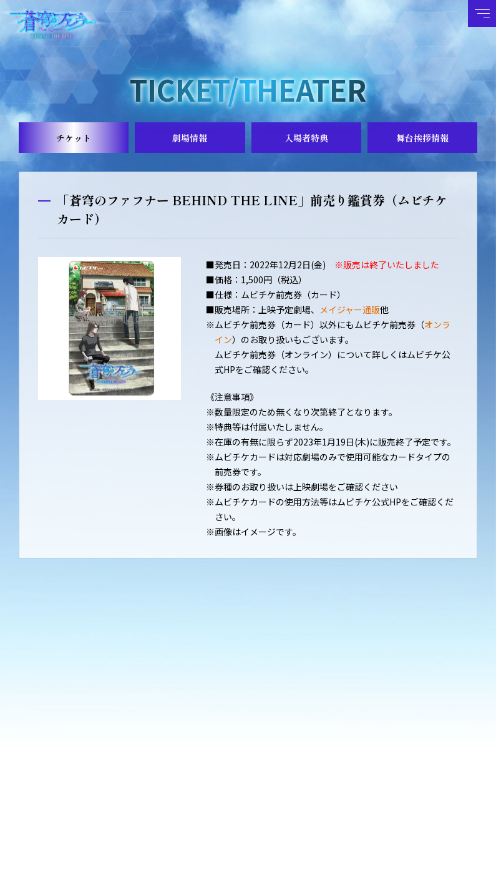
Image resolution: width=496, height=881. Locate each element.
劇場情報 (189, 138)
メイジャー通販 (349, 309)
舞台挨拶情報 (422, 138)
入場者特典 (306, 138)
